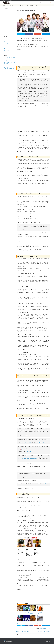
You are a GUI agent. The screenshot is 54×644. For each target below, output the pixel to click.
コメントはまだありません (43, 628)
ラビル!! (8, 641)
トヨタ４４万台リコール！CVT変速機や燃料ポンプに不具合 (20, 623)
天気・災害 (11, 5)
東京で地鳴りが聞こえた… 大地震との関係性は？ (40, 623)
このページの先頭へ (48, 641)
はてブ (46, 625)
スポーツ (8, 5)
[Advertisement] (24, 56)
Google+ (37, 625)
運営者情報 (5, 640)
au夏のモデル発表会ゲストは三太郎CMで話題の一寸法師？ (40, 612)
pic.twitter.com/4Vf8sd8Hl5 (32, 458)
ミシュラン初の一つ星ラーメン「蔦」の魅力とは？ (20, 612)
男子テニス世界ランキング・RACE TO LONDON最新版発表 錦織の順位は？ (9, 68)
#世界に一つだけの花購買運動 (23, 458)
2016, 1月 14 (41, 442)
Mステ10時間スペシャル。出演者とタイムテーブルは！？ (26, 612)
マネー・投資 (35, 5)
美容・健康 (21, 5)
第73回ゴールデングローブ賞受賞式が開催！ (22, 631)
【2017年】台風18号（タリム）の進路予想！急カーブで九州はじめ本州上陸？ (9, 57)
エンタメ (4, 5)
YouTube (18, 128)
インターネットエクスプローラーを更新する (44, 631)
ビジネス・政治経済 (30, 5)
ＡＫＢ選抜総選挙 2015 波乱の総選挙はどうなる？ (26, 623)
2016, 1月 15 (29, 435)
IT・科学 (25, 5)
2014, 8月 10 (33, 477)
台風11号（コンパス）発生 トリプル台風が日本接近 (9, 65)
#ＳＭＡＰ (23, 449)
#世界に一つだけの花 (27, 442)
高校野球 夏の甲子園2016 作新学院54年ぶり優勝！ (9, 60)
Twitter (21, 625)
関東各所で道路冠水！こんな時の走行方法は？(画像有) (9, 63)
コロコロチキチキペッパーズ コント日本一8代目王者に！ (33, 612)
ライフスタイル (16, 5)
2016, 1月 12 (44, 483)
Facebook (29, 625)
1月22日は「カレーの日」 (32, 622)
